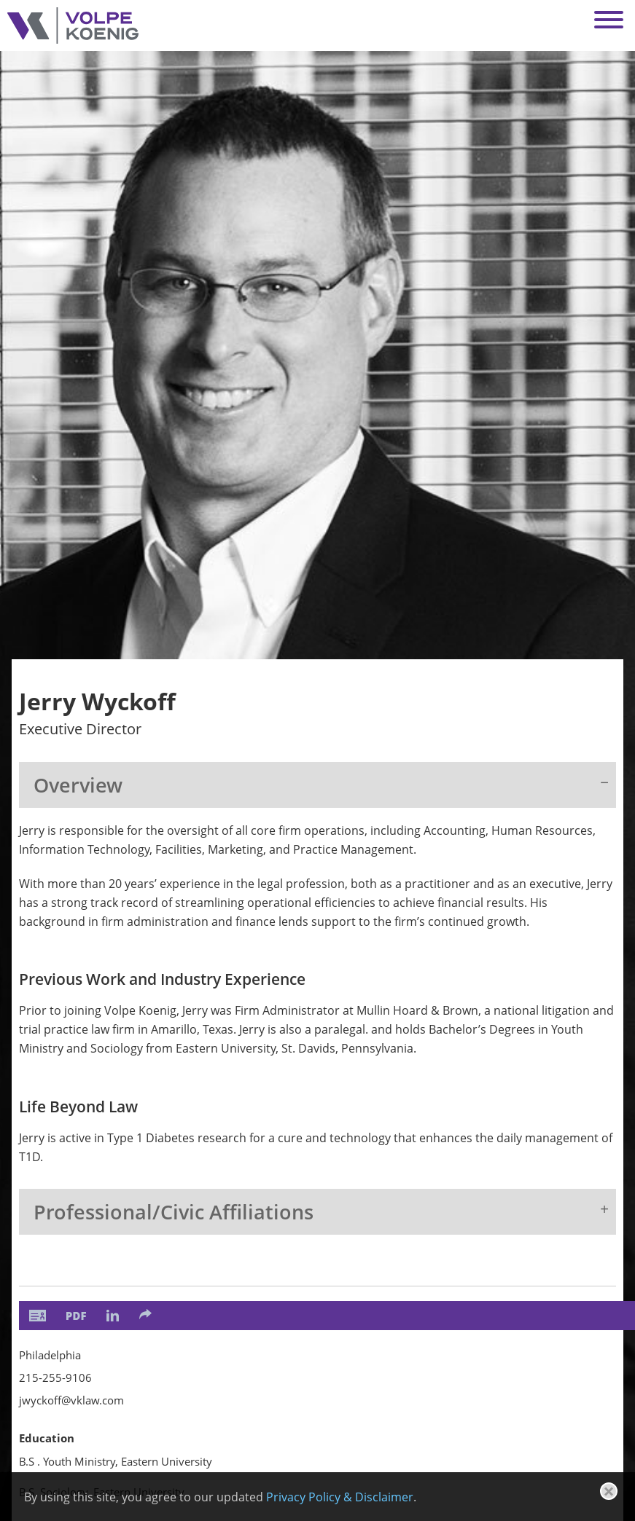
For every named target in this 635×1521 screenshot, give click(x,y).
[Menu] (608, 19)
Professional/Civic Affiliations (173, 1211)
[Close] (609, 1491)
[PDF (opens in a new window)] (76, 1316)
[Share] (145, 1314)
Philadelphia (50, 1355)
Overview (78, 784)
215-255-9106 (55, 1377)
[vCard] (37, 1315)
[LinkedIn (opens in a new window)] (112, 1315)
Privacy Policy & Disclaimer (339, 1497)
